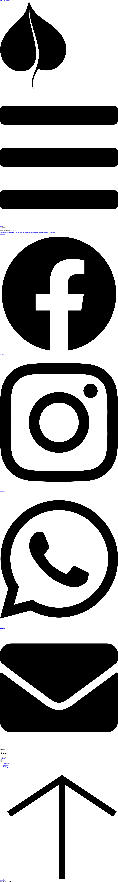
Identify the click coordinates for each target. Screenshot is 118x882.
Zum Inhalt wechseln (5, 0)
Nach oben (2, 880)
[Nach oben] (59, 878)
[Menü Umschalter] (1, 760)
